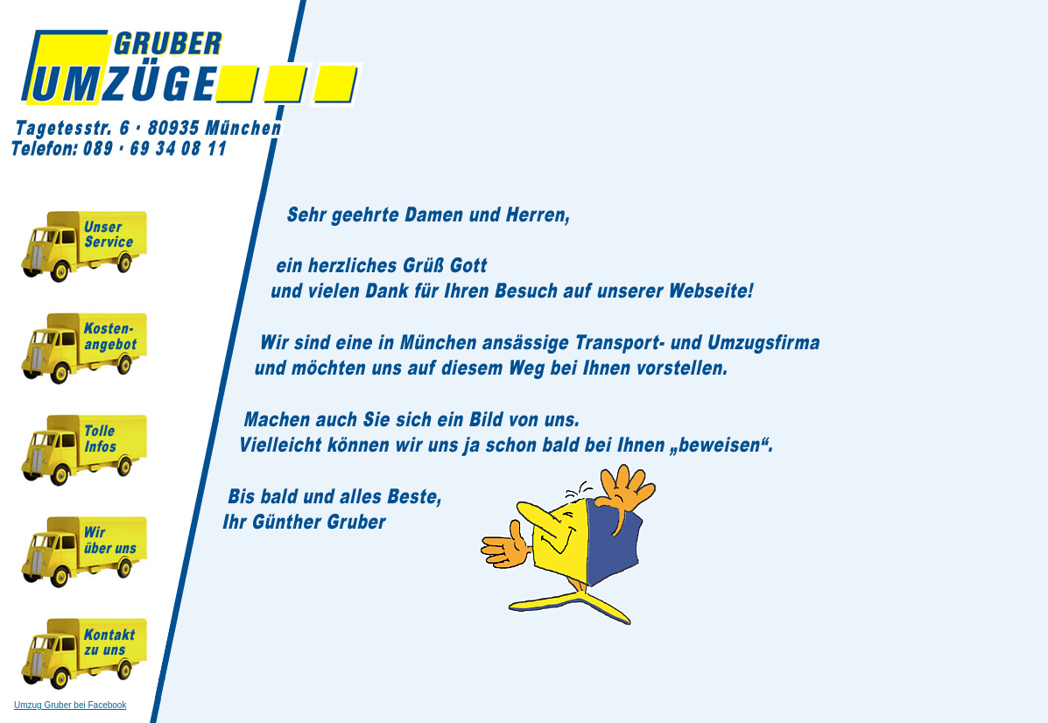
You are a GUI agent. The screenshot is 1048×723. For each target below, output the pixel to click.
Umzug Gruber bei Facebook (70, 705)
